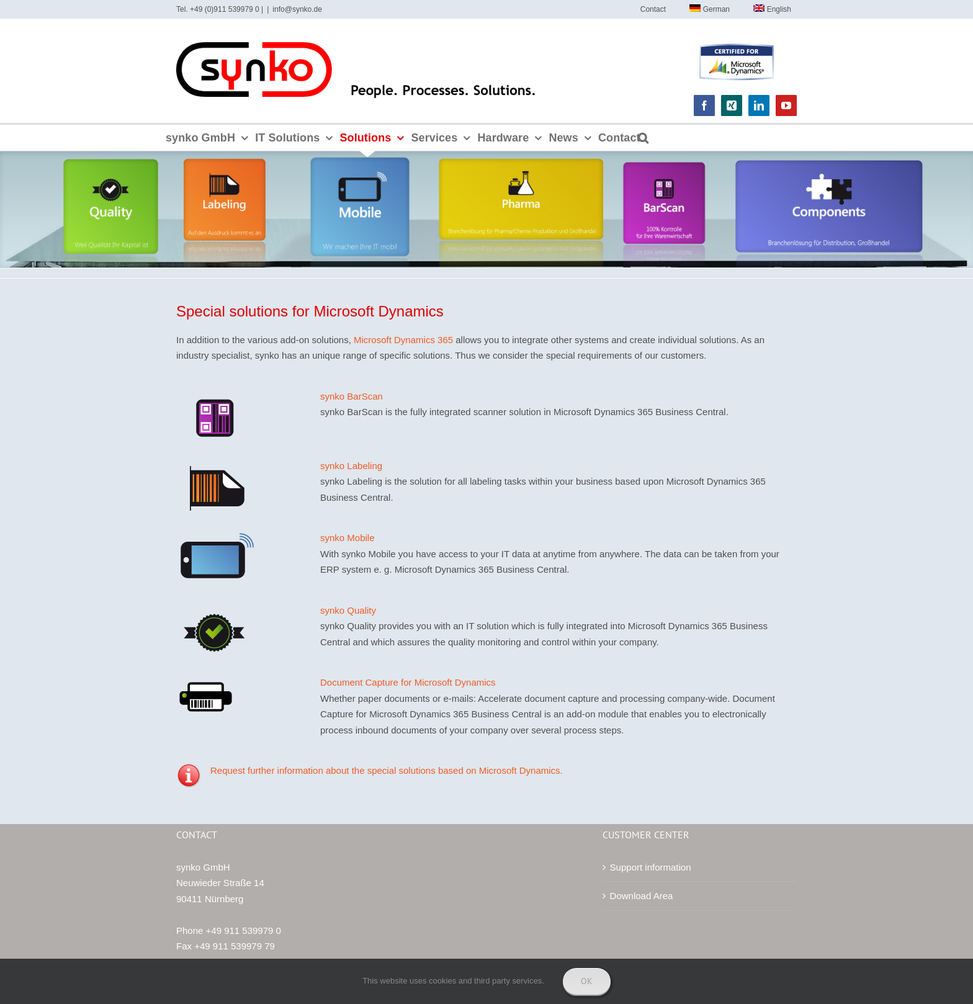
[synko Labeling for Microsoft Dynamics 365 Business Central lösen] (215, 462)
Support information (650, 867)
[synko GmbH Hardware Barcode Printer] (206, 679)
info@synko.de (297, 9)
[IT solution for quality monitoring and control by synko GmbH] (215, 607)
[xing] (731, 105)
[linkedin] (758, 105)
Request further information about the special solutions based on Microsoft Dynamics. (386, 770)
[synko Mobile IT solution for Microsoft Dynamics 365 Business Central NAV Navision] (215, 534)
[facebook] (704, 105)
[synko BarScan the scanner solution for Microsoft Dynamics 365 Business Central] (215, 393)
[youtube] (786, 105)
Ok (587, 981)
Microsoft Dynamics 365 (403, 339)
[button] (643, 137)
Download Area (641, 895)
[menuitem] (705, 9)
